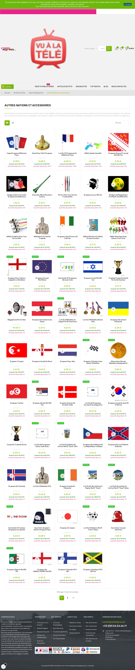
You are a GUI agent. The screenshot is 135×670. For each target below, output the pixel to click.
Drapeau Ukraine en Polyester (118, 321)
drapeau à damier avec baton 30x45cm (93, 362)
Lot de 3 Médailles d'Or (42, 486)
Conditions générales (60, 632)
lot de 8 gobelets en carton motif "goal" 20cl (67, 445)
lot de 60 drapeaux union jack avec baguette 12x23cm (42, 445)
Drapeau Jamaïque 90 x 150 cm (92, 570)
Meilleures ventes (75, 622)
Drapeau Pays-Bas (67, 361)
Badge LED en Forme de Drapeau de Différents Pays (16, 196)
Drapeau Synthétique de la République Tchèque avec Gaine (93, 445)
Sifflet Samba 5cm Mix (93, 153)
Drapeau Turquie (16, 361)
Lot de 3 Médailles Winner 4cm (93, 321)
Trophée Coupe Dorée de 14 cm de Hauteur (118, 279)
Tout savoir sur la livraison (42, 624)
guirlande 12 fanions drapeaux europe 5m (16, 529)
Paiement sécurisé (43, 632)
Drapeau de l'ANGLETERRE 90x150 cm (42, 570)
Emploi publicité (74, 633)
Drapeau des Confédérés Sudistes (118, 445)
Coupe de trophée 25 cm (17, 445)
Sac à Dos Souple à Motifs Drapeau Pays (42, 529)
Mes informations (91, 622)
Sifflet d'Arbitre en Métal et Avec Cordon (93, 237)
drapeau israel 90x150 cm (93, 279)
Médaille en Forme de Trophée (42, 237)
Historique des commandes (90, 634)
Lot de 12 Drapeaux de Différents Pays (68, 154)
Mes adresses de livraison (91, 640)
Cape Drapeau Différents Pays (17, 154)
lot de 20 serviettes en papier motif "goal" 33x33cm (93, 487)
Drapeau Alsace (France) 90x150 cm (118, 154)
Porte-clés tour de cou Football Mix (67, 196)
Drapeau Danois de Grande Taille (67, 404)
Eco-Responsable (59, 638)
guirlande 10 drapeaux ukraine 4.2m (67, 279)
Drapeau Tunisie (16, 403)
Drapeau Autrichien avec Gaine (42, 321)
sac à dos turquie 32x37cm (118, 529)
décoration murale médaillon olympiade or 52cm (118, 362)
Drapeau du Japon (67, 528)
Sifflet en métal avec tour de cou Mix (16, 237)
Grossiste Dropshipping (57, 624)
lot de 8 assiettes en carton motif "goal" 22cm (118, 487)
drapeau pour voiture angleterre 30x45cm (16, 279)
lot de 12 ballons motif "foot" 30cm (93, 529)
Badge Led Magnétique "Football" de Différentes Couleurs (118, 196)
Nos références (58, 628)
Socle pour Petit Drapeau (42, 153)
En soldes (72, 629)
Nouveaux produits (75, 626)
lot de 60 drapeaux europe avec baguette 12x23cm (93, 404)
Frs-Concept (89, 665)
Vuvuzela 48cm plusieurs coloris (42, 196)
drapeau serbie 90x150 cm (42, 404)
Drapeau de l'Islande (16, 486)
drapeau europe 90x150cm (42, 279)
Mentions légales (42, 628)
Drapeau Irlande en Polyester (67, 487)
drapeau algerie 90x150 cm (16, 570)
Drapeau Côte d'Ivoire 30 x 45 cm (68, 237)
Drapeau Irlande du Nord (42, 361)
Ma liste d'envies (91, 629)
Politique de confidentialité (41, 636)
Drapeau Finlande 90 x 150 (67, 570)
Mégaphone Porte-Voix (17, 320)
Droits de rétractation (41, 642)
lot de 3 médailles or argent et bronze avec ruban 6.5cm (67, 321)
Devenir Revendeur (59, 635)
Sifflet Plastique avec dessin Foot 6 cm (118, 237)
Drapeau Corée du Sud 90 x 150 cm (118, 404)
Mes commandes (91, 626)
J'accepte (127, 4)
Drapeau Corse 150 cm (93, 195)
